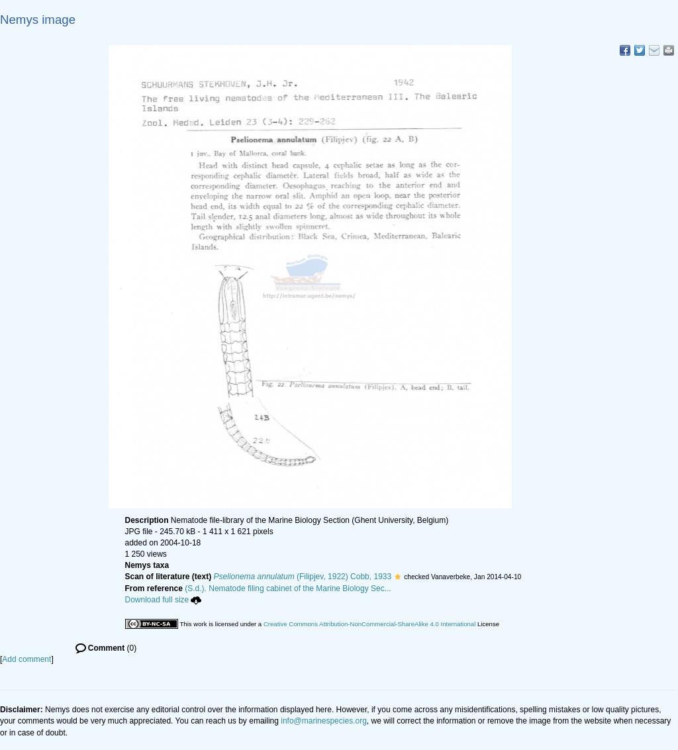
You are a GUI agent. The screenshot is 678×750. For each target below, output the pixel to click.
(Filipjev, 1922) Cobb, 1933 (303, 576)
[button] (397, 576)
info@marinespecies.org (324, 721)
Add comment (26, 659)
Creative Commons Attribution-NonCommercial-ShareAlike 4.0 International (369, 624)
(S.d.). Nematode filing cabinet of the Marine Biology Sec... (288, 588)
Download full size (163, 599)
